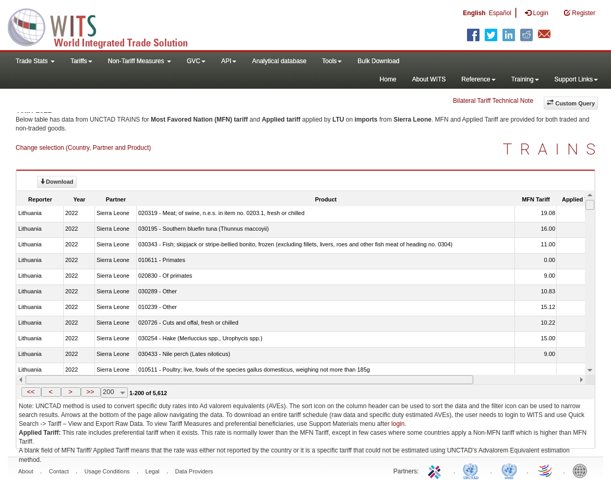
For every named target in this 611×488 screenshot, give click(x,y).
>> (90, 392)
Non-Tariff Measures (139, 61)
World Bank (582, 470)
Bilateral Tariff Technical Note (493, 100)
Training (525, 79)
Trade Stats (35, 61)
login (397, 423)
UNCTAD (472, 470)
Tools (332, 61)
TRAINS (553, 149)
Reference (478, 79)
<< (30, 392)
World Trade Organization (545, 470)
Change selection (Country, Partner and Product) (83, 147)
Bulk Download (378, 61)
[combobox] (114, 392)
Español (500, 13)
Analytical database (279, 61)
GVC (196, 61)
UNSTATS (509, 470)
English (474, 13)
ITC (436, 470)
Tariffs (81, 61)
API (228, 61)
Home (388, 79)
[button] (31, 392)
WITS (104, 26)
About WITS (429, 79)
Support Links (576, 79)
